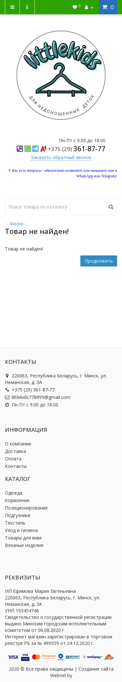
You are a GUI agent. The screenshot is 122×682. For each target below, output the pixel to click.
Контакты (16, 466)
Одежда (13, 493)
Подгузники (17, 515)
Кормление (17, 500)
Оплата (13, 459)
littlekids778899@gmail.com (37, 397)
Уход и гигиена (21, 530)
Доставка (15, 451)
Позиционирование (26, 508)
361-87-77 (76, 148)
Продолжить (99, 261)
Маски (16, 223)
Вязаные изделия (24, 545)
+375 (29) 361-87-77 (30, 390)
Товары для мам (23, 538)
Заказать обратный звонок (61, 157)
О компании (18, 444)
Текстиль (15, 523)
